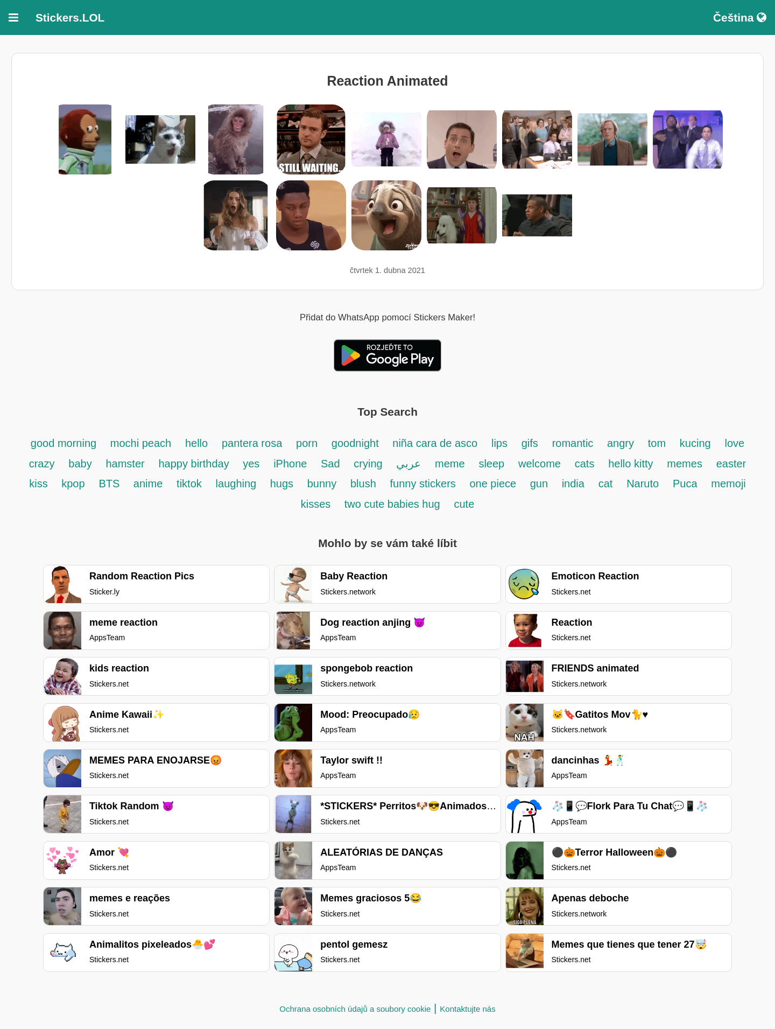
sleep (491, 464)
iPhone (291, 464)
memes (684, 464)
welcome (539, 464)
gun (540, 483)
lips (499, 443)
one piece (494, 483)
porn (307, 443)
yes (251, 464)
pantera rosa (252, 443)
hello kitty (630, 464)
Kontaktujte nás (467, 1008)
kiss (40, 483)
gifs (530, 443)
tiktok (189, 483)
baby (79, 464)
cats (585, 464)
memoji (728, 483)
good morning (65, 443)
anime (148, 483)
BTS (110, 483)
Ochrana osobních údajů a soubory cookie (355, 1008)
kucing (695, 443)
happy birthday (195, 464)
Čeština (739, 17)
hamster (124, 464)
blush (363, 483)
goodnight (357, 443)
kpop (72, 483)
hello (196, 443)
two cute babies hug (392, 504)
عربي (408, 464)
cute (464, 504)
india (573, 483)
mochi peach (140, 443)
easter (731, 464)
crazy (42, 464)
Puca (685, 483)
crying (369, 464)
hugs (283, 483)
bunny (322, 483)
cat (605, 483)
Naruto (642, 483)
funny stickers (424, 483)
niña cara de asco (434, 443)
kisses (317, 504)
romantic (574, 443)
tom (657, 443)
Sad (330, 464)
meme (450, 464)
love (734, 443)
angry (620, 443)
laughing (237, 483)
